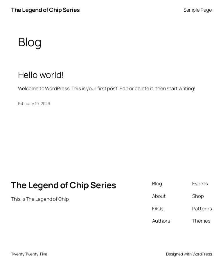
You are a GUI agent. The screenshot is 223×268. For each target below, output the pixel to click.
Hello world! (41, 74)
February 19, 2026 (34, 103)
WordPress (202, 254)
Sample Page (198, 9)
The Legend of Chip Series (45, 10)
